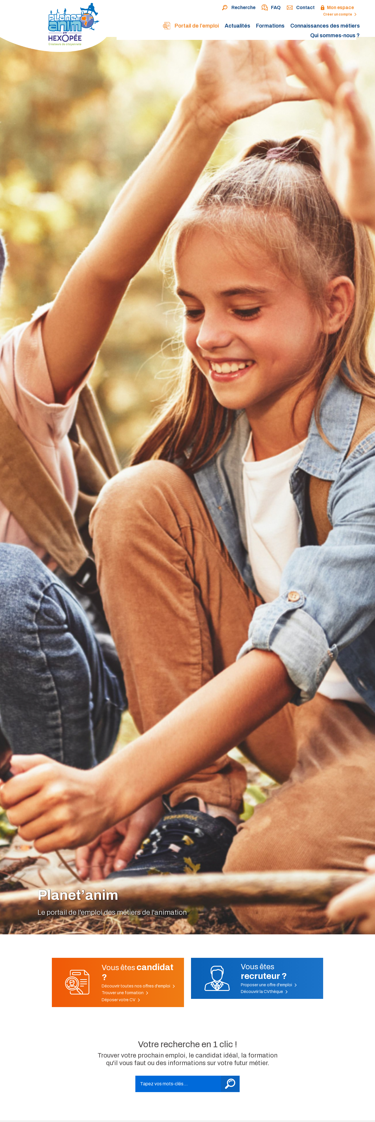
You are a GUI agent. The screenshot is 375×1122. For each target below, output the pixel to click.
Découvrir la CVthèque (264, 991)
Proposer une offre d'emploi (269, 985)
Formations (270, 26)
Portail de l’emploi (190, 26)
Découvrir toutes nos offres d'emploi (138, 986)
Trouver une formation (125, 993)
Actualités (237, 26)
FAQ (271, 8)
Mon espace (337, 8)
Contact (301, 8)
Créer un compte (340, 14)
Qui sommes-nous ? (335, 35)
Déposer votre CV (121, 1000)
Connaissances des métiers (325, 26)
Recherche (238, 8)
